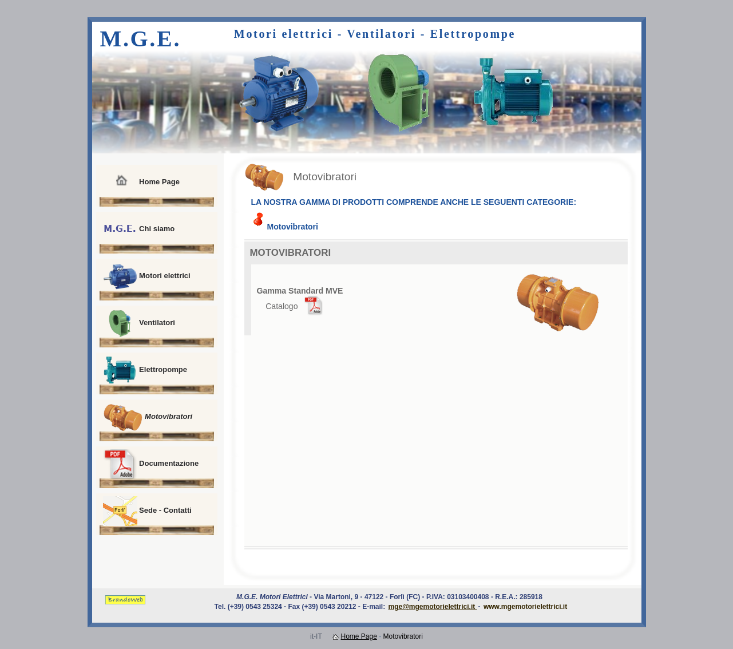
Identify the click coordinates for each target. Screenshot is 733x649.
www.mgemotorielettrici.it (525, 607)
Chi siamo (139, 229)
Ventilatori (139, 323)
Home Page (141, 182)
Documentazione (151, 464)
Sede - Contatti (147, 511)
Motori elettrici (147, 276)
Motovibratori (148, 417)
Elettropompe (145, 370)
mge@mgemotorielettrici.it (432, 607)
